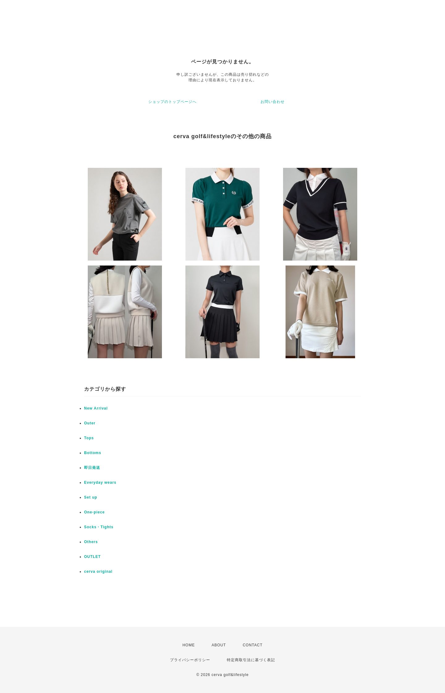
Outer (89, 423)
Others (91, 542)
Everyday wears (100, 482)
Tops (89, 438)
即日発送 (92, 468)
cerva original (98, 571)
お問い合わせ (273, 102)
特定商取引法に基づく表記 (251, 660)
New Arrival (96, 408)
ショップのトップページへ (172, 102)
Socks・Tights (98, 527)
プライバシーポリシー (190, 660)
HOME (188, 645)
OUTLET (92, 557)
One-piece (94, 512)
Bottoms (92, 453)
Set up (90, 497)
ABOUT (219, 645)
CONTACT (252, 645)
